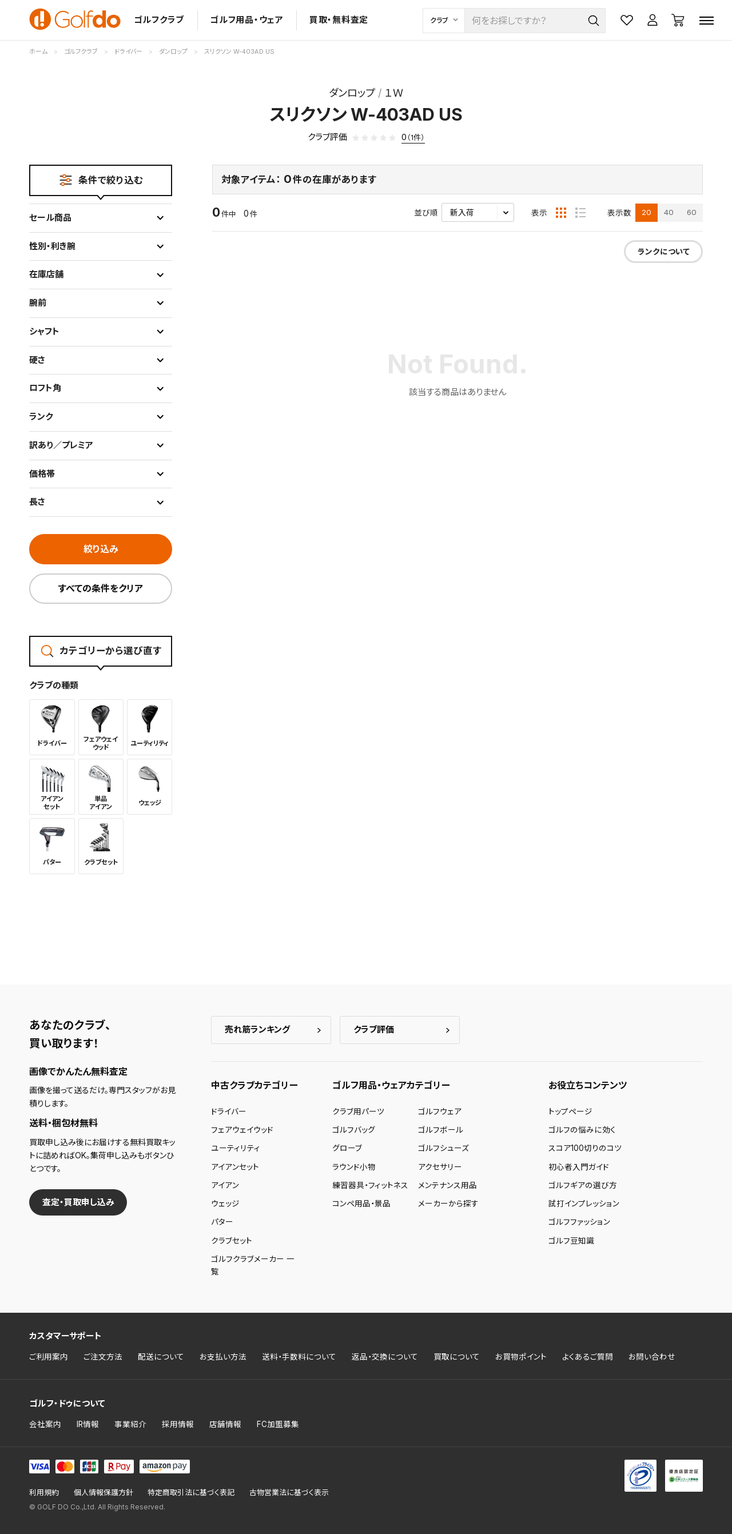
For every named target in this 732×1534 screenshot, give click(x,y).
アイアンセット (235, 1167)
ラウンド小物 (354, 1167)
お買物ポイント (521, 1356)
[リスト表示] (580, 213)
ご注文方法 (102, 1356)
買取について (456, 1356)
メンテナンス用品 (447, 1185)
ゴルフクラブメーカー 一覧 (253, 1265)
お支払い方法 (223, 1356)
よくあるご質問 (587, 1356)
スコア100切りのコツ (585, 1148)
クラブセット (231, 1240)
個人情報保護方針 (103, 1492)
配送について (161, 1356)
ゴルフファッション (579, 1221)
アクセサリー (440, 1167)
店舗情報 (225, 1424)
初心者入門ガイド (578, 1167)
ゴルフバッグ (353, 1129)
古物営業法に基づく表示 (289, 1492)
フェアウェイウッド (242, 1129)
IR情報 (88, 1424)
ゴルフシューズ (443, 1148)
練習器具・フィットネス (370, 1185)
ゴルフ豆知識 (571, 1240)
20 (646, 212)
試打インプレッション (583, 1203)
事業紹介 (130, 1424)
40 (669, 212)
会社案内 (45, 1424)
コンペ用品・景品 (361, 1203)
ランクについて (664, 251)
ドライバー (228, 1111)
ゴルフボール (440, 1129)
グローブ (347, 1148)
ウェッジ (225, 1203)
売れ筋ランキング (257, 1029)
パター (222, 1221)
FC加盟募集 (278, 1424)
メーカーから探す (448, 1203)
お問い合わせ (651, 1356)
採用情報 (178, 1424)
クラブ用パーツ (358, 1111)
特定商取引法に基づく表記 (191, 1492)
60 (692, 212)
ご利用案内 (48, 1356)
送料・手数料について (299, 1356)
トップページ (570, 1111)
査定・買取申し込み (78, 1202)
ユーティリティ (235, 1148)
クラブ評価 (373, 1029)
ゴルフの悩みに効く (582, 1129)
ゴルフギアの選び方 (582, 1185)
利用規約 (44, 1492)
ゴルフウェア (440, 1111)
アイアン (225, 1185)
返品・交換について (385, 1356)
